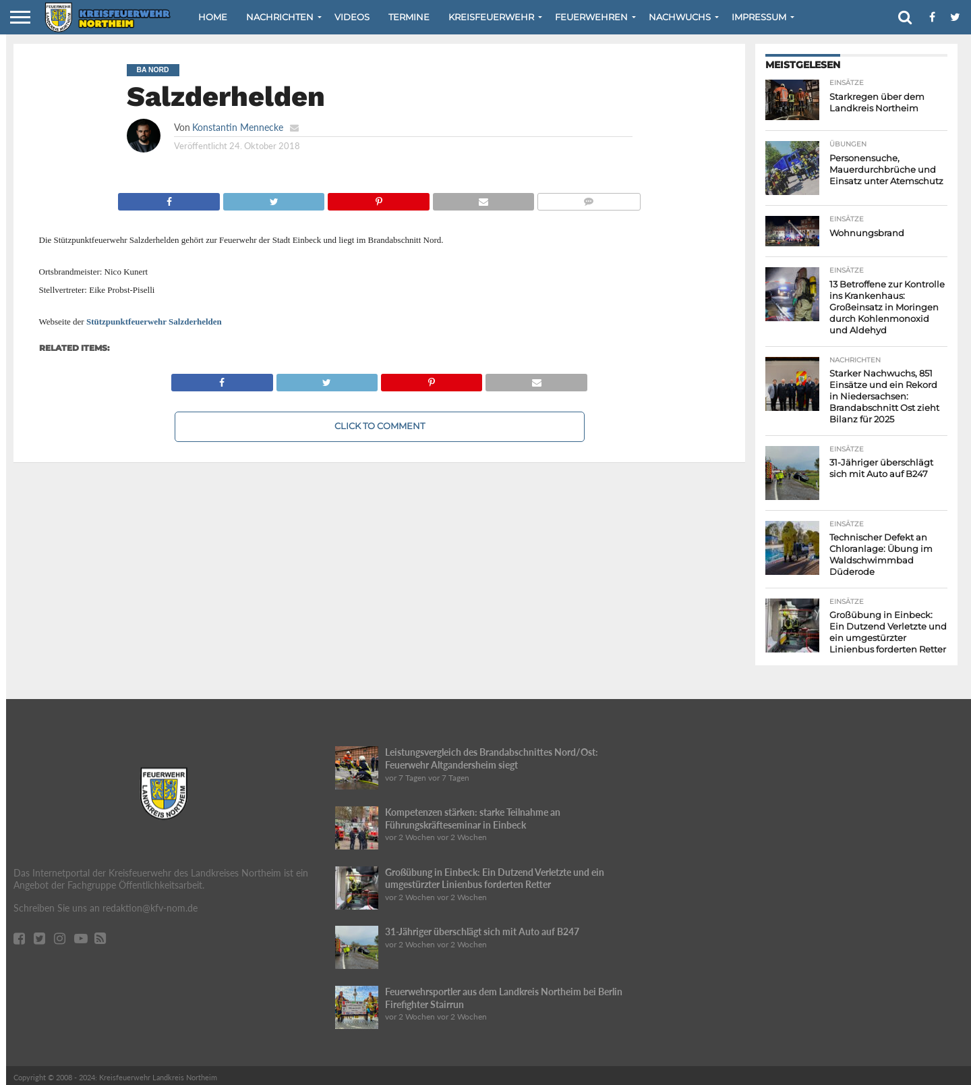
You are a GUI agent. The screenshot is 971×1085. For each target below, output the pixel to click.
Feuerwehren (591, 16)
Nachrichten (280, 16)
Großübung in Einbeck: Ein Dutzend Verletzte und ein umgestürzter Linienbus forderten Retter (494, 874)
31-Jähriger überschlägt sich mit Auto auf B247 (482, 927)
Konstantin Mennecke (237, 127)
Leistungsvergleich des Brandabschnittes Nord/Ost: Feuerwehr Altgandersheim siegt (491, 754)
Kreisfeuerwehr (491, 16)
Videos (352, 16)
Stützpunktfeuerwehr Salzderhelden (154, 321)
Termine (409, 16)
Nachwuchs (680, 16)
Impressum (759, 16)
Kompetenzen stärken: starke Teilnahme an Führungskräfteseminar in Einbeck (472, 814)
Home (212, 16)
